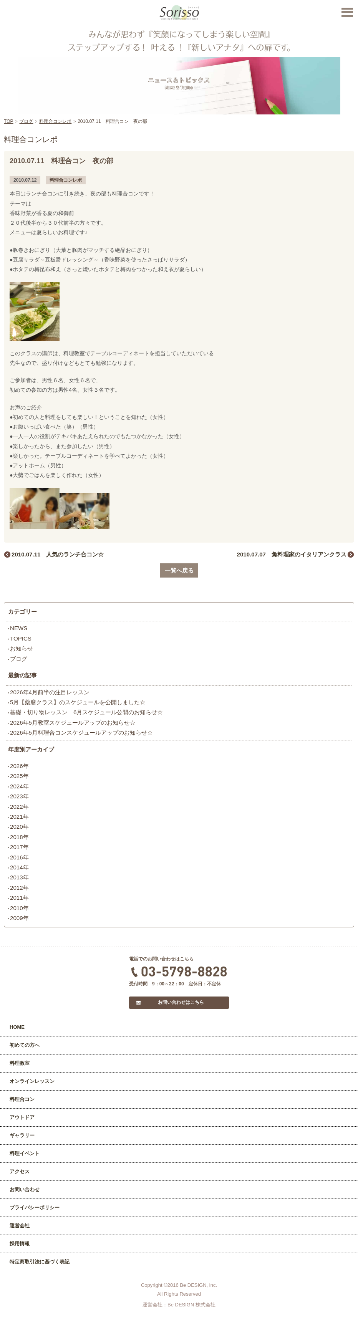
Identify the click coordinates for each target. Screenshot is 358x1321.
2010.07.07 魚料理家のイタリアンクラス (291, 554)
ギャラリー (22, 1135)
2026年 (19, 766)
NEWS (18, 628)
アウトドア (22, 1117)
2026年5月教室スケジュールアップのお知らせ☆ (73, 722)
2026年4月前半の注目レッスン (50, 692)
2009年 (19, 918)
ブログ (18, 659)
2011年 (19, 897)
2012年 (19, 887)
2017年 (19, 847)
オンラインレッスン (32, 1081)
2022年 (19, 806)
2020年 (19, 826)
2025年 (19, 776)
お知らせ (21, 648)
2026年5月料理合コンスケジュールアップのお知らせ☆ (81, 732)
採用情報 (20, 1244)
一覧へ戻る (179, 570)
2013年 (19, 877)
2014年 (19, 867)
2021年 (19, 816)
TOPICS (20, 638)
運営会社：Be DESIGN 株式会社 (179, 1305)
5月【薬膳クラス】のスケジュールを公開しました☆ (78, 702)
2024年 (19, 786)
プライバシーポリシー (35, 1207)
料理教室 (20, 1063)
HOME (17, 1027)
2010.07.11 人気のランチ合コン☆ (58, 554)
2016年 (19, 857)
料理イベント (25, 1153)
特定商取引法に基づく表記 (40, 1262)
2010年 (19, 908)
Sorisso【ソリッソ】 (179, 12)
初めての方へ (25, 1045)
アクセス (20, 1171)
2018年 (19, 837)
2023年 (19, 796)
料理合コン (22, 1099)
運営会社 (20, 1225)
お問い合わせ (25, 1189)
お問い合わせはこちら (181, 1002)
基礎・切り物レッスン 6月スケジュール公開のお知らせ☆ (86, 712)
